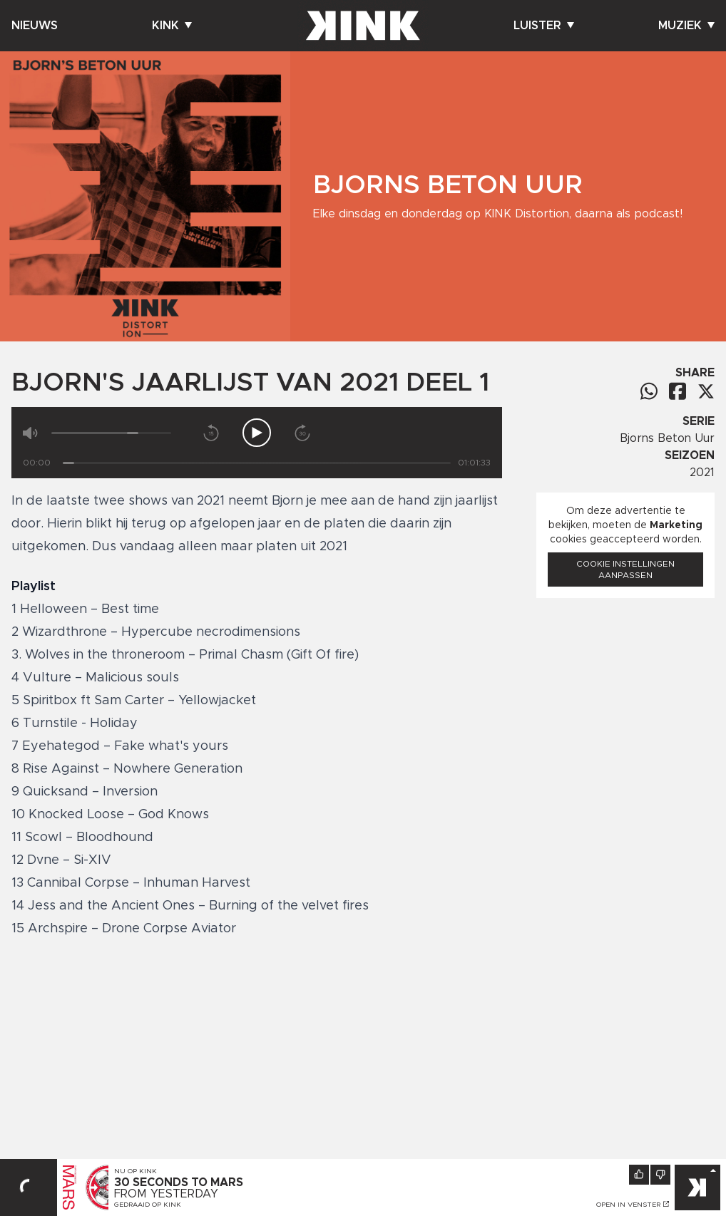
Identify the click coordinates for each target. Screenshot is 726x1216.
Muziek (686, 25)
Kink (172, 25)
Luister (543, 25)
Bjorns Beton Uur (667, 438)
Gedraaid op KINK (147, 1204)
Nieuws (34, 25)
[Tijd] (257, 463)
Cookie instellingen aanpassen (625, 569)
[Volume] (111, 433)
